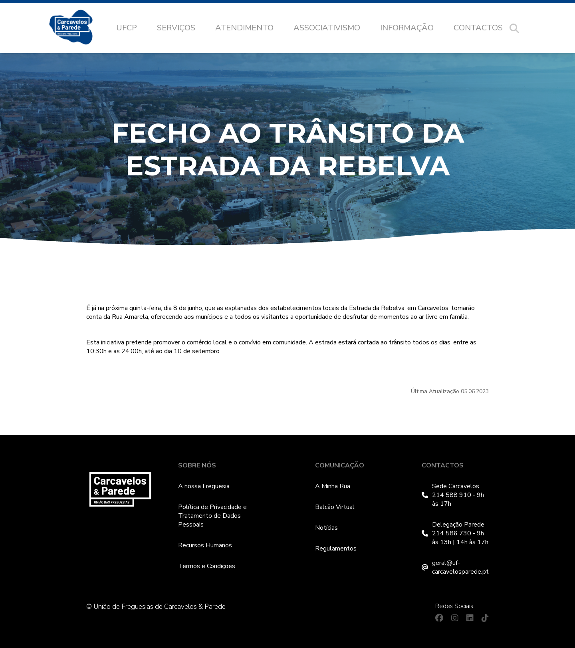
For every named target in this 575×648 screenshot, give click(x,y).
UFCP (126, 27)
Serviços (176, 27)
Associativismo (326, 27)
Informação (407, 27)
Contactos (478, 27)
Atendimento (244, 27)
